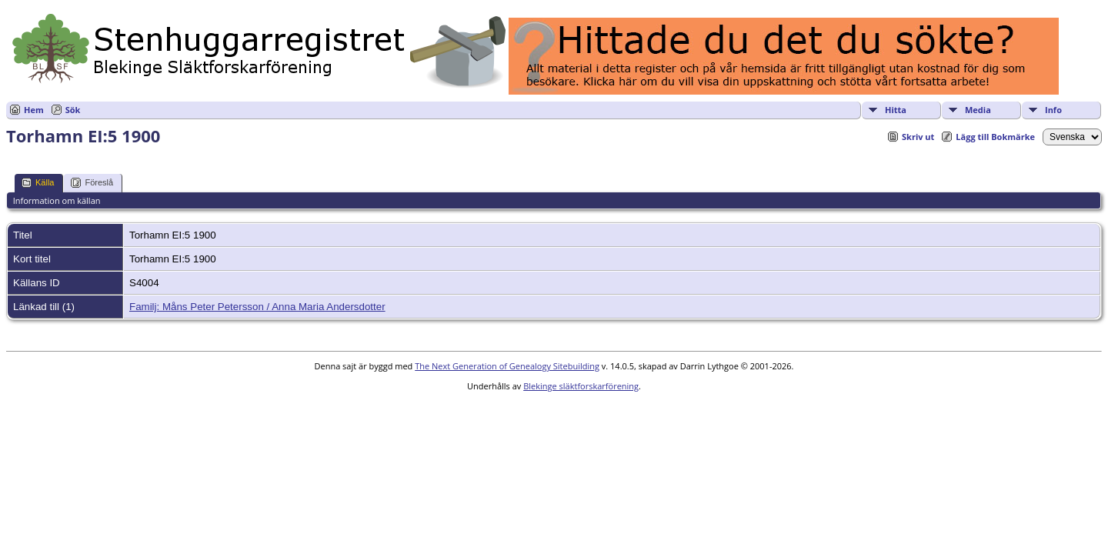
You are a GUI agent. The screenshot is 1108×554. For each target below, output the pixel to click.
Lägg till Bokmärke (995, 136)
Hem (34, 109)
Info (1053, 109)
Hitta (895, 109)
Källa (38, 183)
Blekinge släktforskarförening (581, 386)
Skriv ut (918, 136)
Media (978, 109)
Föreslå (92, 183)
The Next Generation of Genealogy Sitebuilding (507, 366)
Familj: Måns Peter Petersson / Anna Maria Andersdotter (257, 306)
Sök (73, 109)
